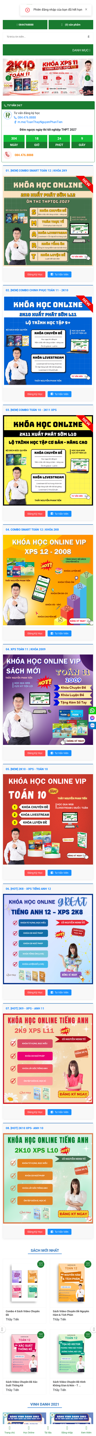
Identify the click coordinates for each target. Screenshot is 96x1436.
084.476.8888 (25, 117)
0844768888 (25, 24)
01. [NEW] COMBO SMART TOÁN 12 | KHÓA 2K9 (36, 170)
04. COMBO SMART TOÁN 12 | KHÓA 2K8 (32, 529)
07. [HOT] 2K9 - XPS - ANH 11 (25, 1008)
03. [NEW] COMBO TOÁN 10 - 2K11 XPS (31, 410)
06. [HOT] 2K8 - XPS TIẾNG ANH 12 (28, 888)
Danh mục (81, 50)
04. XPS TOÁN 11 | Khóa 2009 (26, 649)
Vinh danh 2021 (44, 1404)
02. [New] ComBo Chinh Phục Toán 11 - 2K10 (37, 290)
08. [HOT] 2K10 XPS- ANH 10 (24, 1128)
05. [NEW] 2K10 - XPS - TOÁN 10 (27, 769)
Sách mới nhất (45, 1250)
